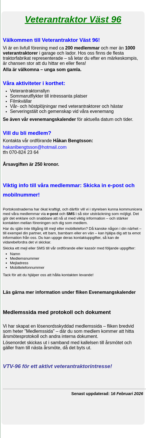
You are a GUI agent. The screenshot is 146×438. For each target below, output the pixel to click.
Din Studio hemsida (73, 435)
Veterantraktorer (73, 5)
